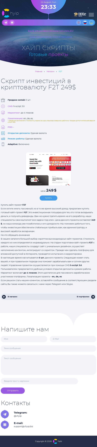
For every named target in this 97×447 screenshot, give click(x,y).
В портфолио (83, 297)
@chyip (18, 416)
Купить (48, 198)
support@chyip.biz (23, 426)
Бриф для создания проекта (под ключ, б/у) (51, 31)
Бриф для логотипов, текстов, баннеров (51, 37)
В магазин (12, 297)
